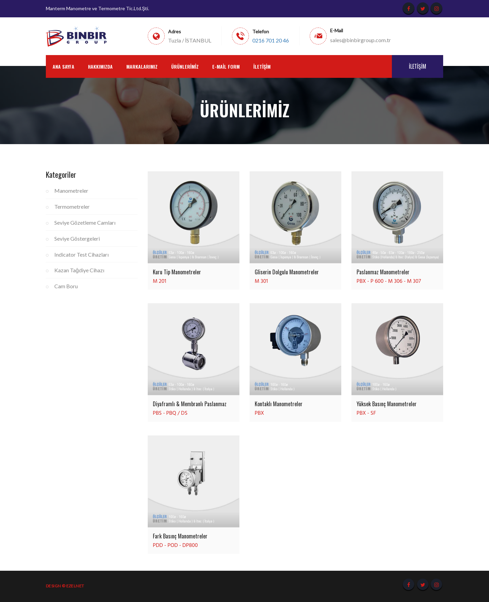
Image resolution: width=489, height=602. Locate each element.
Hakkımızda (100, 66)
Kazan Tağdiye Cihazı (79, 270)
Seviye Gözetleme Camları (84, 222)
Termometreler (72, 206)
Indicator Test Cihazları (81, 254)
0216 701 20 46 (270, 40)
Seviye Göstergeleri (77, 238)
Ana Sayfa (63, 66)
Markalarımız (142, 66)
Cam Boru (66, 286)
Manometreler (71, 190)
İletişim (262, 66)
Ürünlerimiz (185, 66)
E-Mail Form (226, 66)
